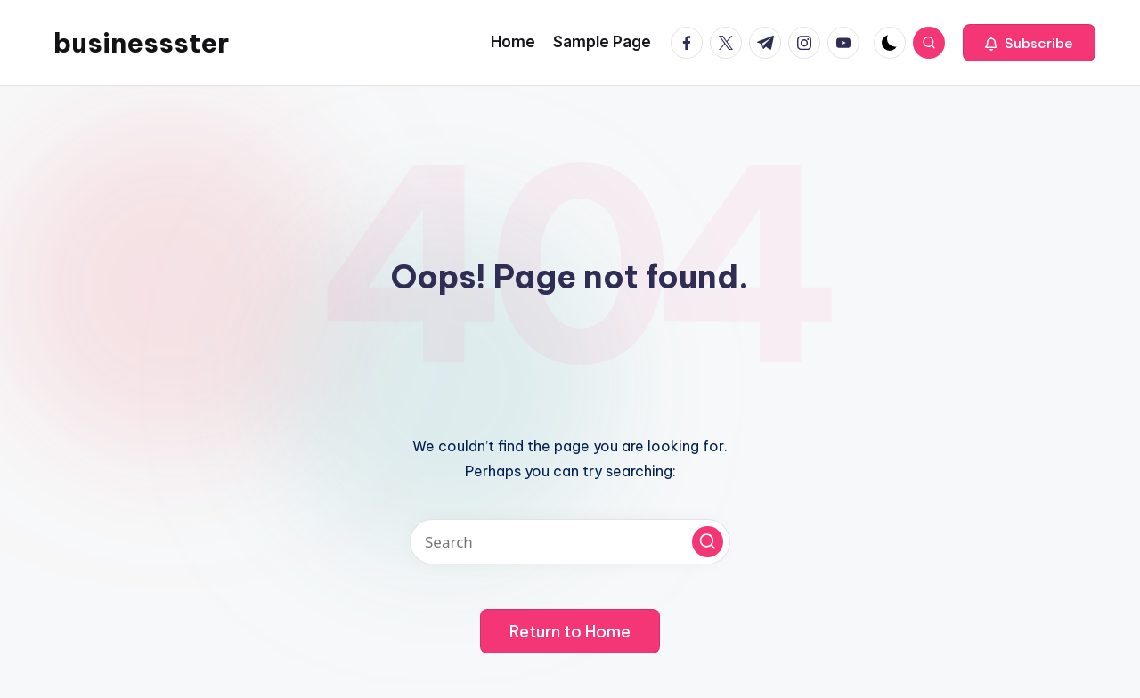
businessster (141, 43)
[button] (1029, 42)
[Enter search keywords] (570, 541)
